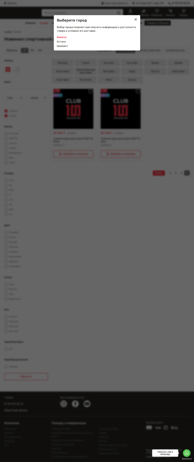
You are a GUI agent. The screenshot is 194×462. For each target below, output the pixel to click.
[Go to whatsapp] (187, 453)
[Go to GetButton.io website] (187, 459)
